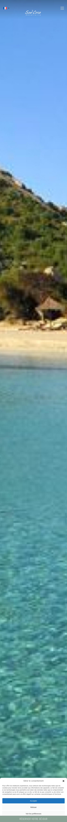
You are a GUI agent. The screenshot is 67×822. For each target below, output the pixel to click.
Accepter (33, 801)
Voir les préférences (33, 814)
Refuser (33, 807)
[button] (63, 781)
